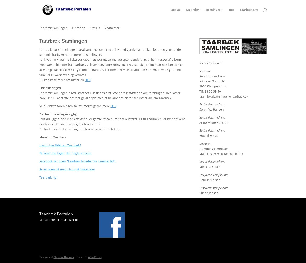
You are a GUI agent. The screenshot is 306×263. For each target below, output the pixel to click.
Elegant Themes (64, 257)
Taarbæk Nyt (249, 10)
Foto (231, 10)
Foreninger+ (213, 10)
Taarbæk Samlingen (53, 28)
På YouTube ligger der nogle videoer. (65, 153)
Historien (78, 28)
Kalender (192, 10)
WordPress (95, 257)
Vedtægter (112, 28)
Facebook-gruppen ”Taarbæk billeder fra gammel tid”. (77, 161)
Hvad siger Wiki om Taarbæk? (60, 145)
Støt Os (95, 28)
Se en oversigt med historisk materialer (67, 169)
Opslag (176, 10)
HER (88, 80)
